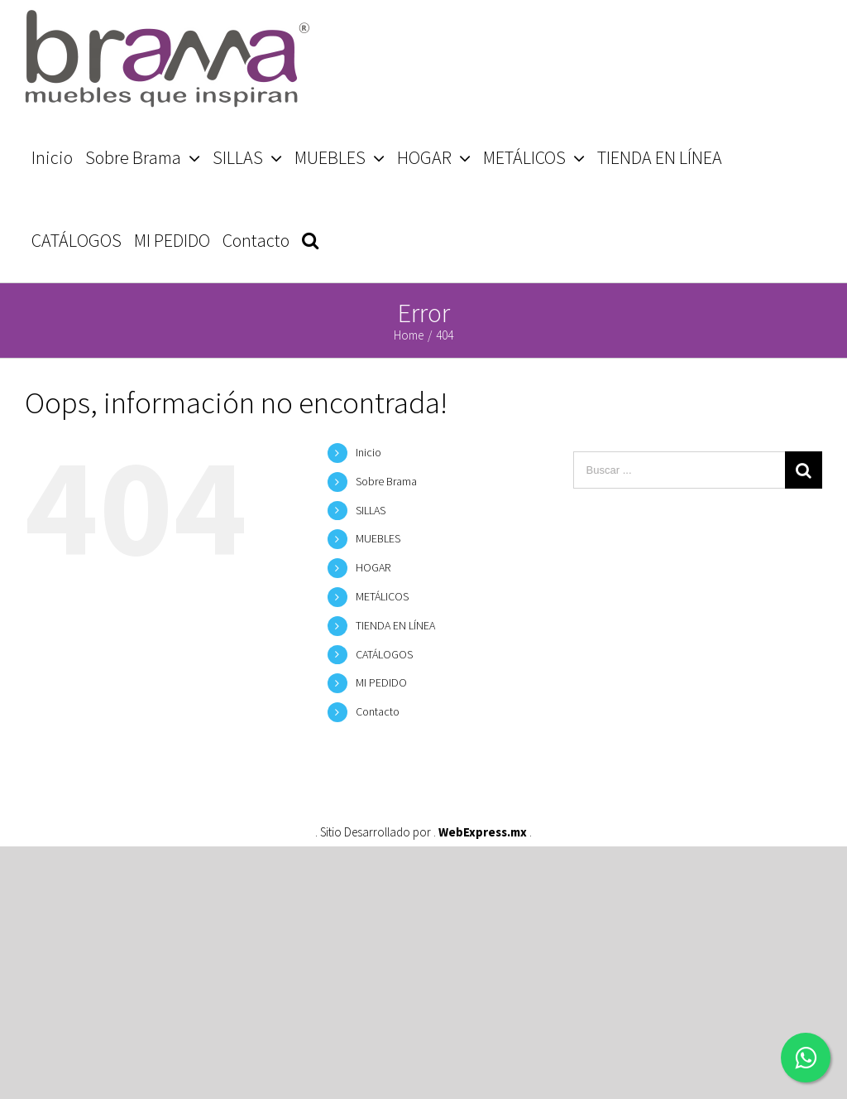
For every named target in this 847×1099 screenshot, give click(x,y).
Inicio (368, 452)
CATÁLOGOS (384, 654)
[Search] (309, 240)
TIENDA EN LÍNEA (395, 625)
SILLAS (370, 510)
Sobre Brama (386, 481)
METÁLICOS (382, 596)
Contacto (378, 711)
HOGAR (373, 567)
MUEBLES (378, 538)
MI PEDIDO (381, 682)
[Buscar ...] (679, 470)
